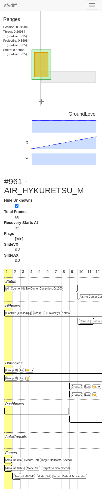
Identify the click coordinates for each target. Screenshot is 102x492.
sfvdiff (10, 5)
